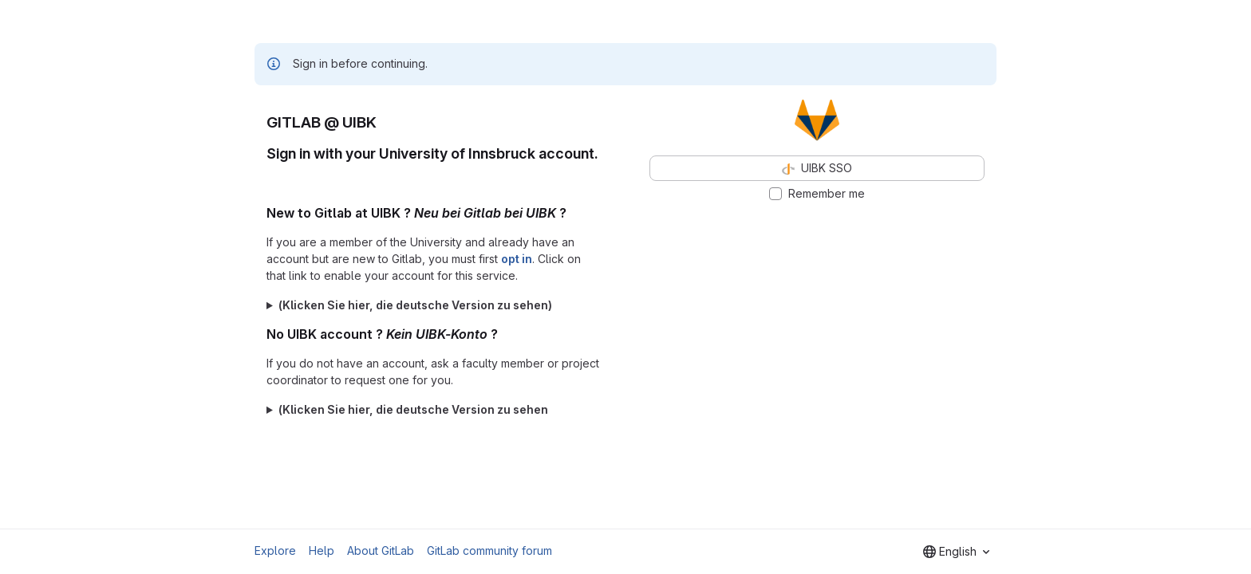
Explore (275, 550)
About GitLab (380, 550)
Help (321, 550)
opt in (516, 258)
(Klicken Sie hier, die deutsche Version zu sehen (413, 409)
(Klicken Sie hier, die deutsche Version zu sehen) (415, 305)
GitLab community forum (489, 550)
